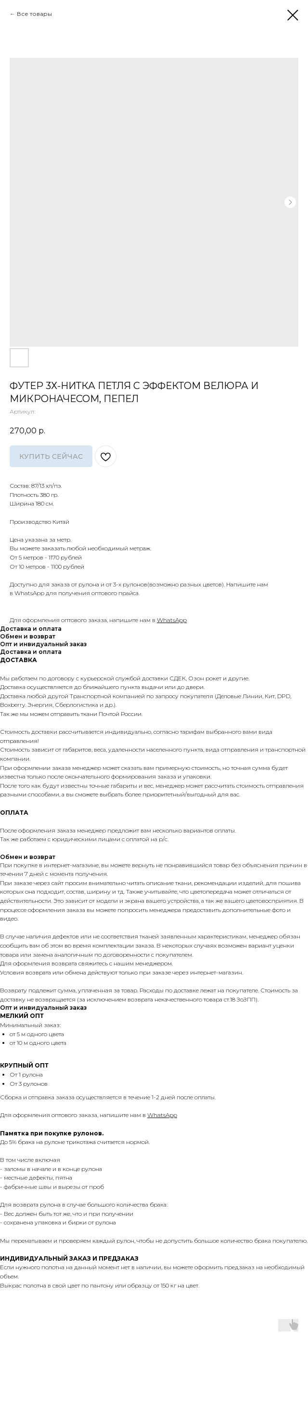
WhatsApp (172, 620)
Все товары (34, 13)
